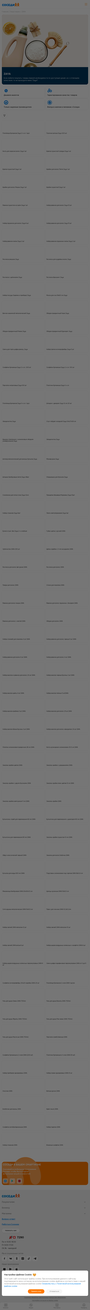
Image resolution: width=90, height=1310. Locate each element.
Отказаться (54, 1291)
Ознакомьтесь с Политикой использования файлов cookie (42, 1284)
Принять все (36, 1291)
